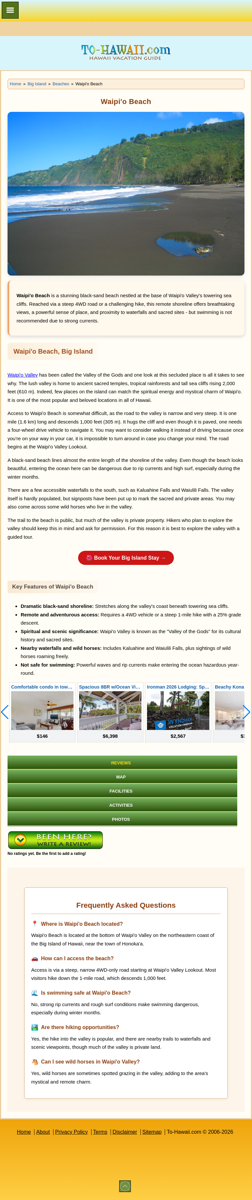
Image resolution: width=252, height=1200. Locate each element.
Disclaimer (125, 1132)
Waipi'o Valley (23, 375)
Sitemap (152, 1132)
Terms (100, 1132)
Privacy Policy (71, 1132)
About (43, 1132)
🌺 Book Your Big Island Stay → (126, 558)
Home (24, 1132)
